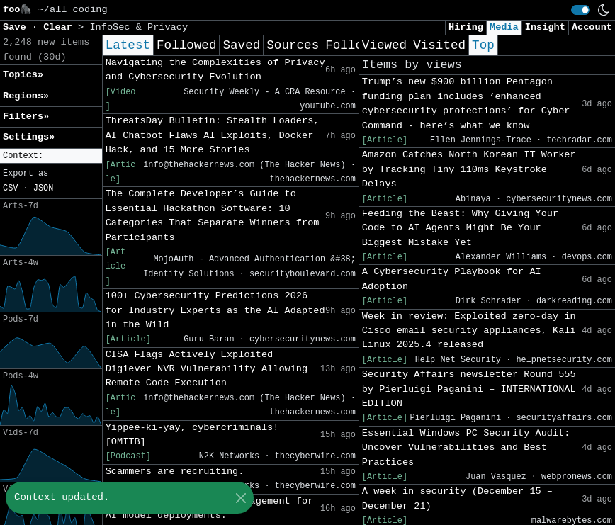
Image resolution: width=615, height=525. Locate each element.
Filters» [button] (26, 116)
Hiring (465, 27)
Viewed (384, 45)
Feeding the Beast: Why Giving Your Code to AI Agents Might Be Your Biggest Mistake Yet (460, 228)
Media (504, 27)
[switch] (580, 10)
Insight (545, 27)
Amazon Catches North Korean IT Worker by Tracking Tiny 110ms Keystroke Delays (469, 169)
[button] (51, 156)
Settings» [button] (29, 137)
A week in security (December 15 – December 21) (457, 498)
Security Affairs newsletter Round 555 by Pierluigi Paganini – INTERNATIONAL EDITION (469, 389)
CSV (10, 188)
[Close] (240, 497)
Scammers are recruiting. (175, 471)
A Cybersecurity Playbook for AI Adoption (451, 278)
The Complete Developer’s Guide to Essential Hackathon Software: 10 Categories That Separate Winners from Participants (213, 215)
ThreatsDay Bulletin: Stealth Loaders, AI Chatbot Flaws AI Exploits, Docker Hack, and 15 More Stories (213, 135)
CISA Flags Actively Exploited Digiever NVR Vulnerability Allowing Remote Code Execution (207, 369)
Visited (439, 45)
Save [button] (17, 27)
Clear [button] (60, 27)
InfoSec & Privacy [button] (138, 27)
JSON (43, 188)
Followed (186, 45)
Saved (241, 45)
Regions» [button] (26, 96)
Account (592, 27)
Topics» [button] (23, 74)
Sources (292, 45)
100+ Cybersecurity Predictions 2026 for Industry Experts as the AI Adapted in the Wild (215, 310)
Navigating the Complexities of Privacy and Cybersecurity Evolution (215, 69)
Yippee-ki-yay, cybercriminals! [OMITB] (192, 434)
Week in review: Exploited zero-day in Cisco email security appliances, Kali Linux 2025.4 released (469, 331)
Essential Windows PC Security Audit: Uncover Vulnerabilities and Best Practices (466, 448)
